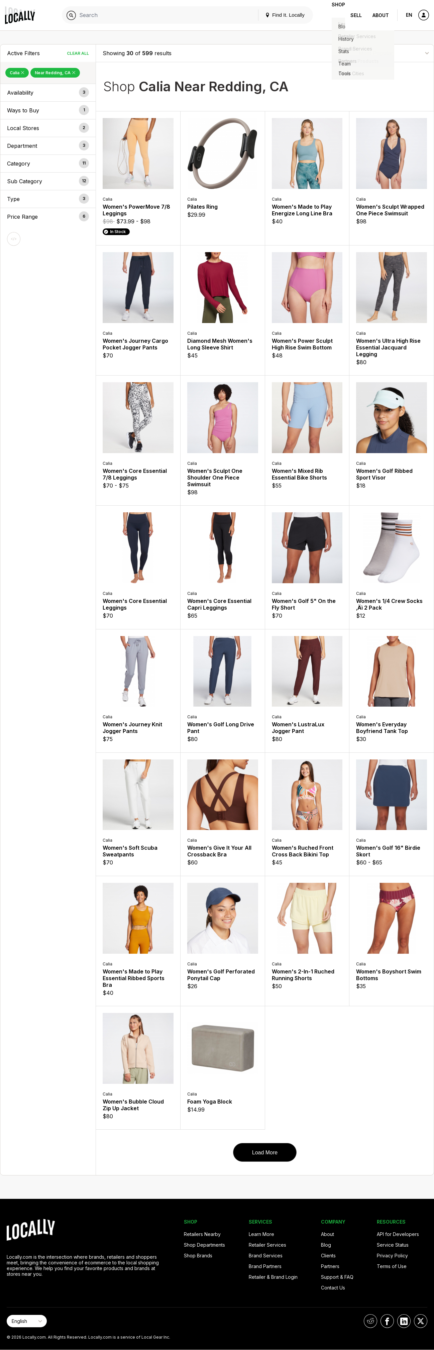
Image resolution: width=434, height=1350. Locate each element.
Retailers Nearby (202, 1234)
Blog (326, 1245)
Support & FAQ (337, 1277)
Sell (356, 15)
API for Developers (398, 1234)
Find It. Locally (274, 15)
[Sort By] (393, 53)
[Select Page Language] (27, 1321)
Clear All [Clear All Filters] (78, 53)
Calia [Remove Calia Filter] (17, 72)
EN (409, 15)
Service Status (393, 1245)
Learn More (261, 1234)
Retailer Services (267, 1245)
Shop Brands (198, 1255)
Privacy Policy (392, 1255)
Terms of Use (392, 1266)
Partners (330, 1266)
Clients (328, 1255)
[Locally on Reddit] (370, 1321)
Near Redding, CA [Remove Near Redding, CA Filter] (55, 72)
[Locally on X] (420, 1321)
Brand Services (266, 1255)
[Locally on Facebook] (387, 1321)
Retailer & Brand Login (273, 1277)
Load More (265, 1152)
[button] (48, 92)
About (380, 15)
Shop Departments (204, 1245)
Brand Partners (265, 1266)
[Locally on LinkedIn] (404, 1321)
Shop (333, 15)
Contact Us (333, 1287)
